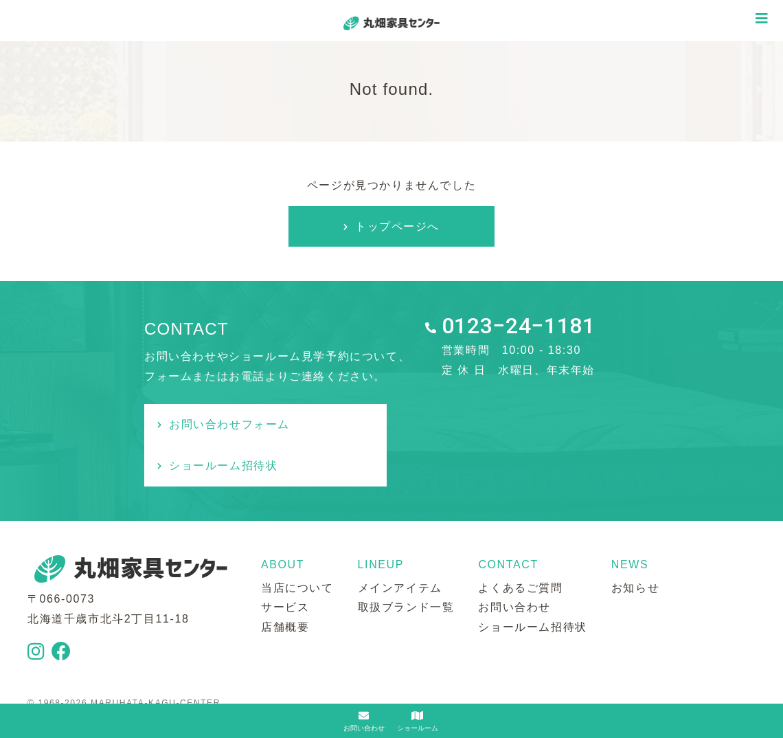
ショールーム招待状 (481, 424)
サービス (285, 566)
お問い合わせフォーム (230, 424)
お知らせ (635, 546)
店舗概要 (285, 586)
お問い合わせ (514, 566)
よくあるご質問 (520, 546)
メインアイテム (400, 546)
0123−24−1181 (518, 327)
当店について (297, 546)
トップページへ (397, 226)
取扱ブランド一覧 (406, 566)
